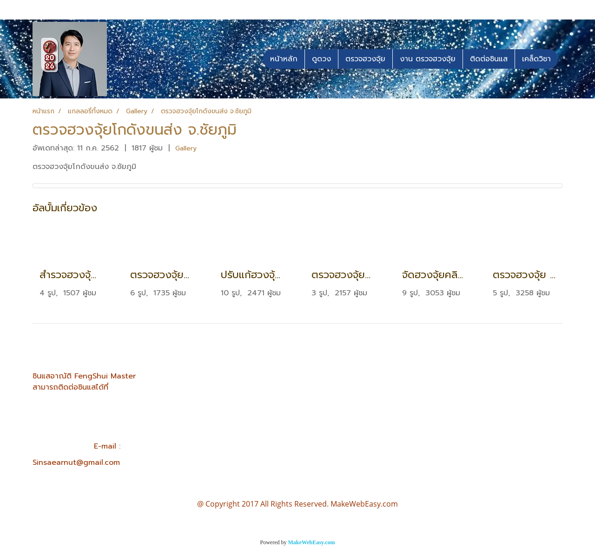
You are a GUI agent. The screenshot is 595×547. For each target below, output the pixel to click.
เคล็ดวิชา (536, 59)
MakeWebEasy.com (311, 542)
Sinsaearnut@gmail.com (76, 462)
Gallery (186, 148)
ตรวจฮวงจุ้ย (365, 59)
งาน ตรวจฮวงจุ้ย (428, 59)
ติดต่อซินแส (489, 59)
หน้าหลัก (284, 59)
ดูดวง (321, 59)
